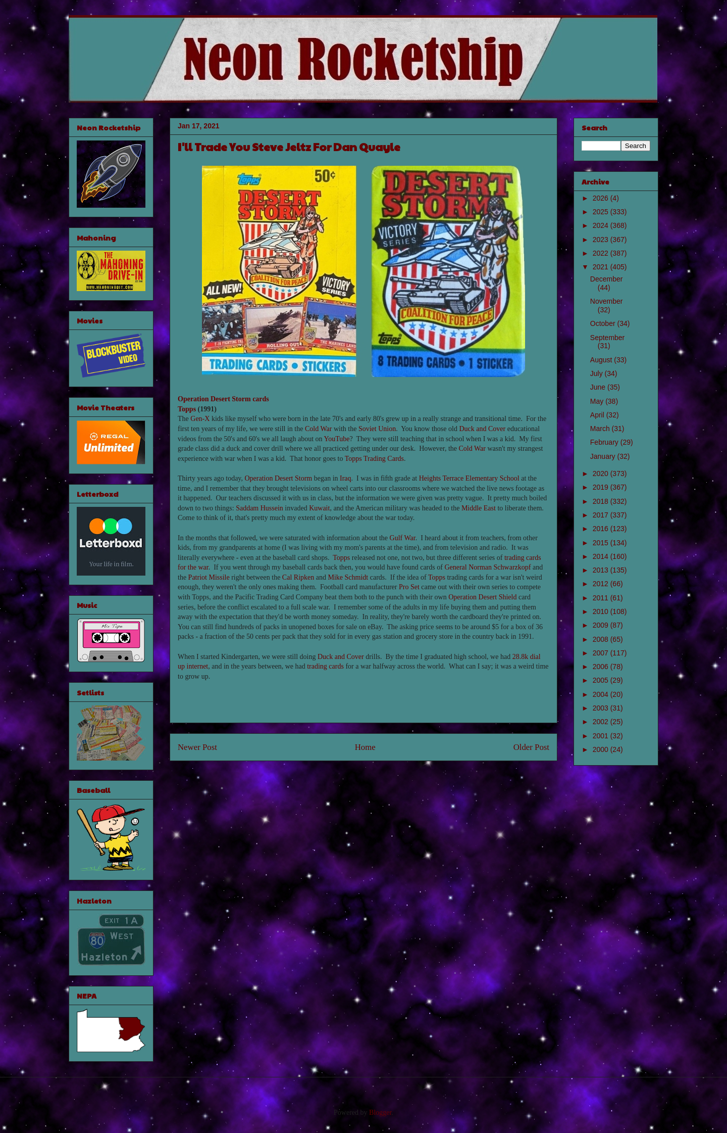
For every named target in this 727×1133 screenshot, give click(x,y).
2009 (601, 625)
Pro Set (409, 587)
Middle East (478, 508)
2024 (601, 225)
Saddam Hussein (259, 508)
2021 (601, 267)
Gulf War (403, 538)
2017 (601, 515)
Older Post (531, 747)
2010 (601, 611)
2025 (601, 212)
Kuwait (319, 508)
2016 (601, 529)
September (607, 338)
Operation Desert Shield (482, 597)
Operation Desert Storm (278, 478)
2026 (601, 198)
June (598, 387)
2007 (601, 653)
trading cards (325, 666)
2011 (601, 598)
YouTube (337, 439)
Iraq (345, 478)
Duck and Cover (482, 429)
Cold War (318, 429)
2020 (601, 473)
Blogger (380, 1112)
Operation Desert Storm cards (223, 399)
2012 (601, 584)
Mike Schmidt (348, 577)
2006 (601, 667)
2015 (601, 543)
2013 (601, 570)
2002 (601, 722)
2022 (601, 253)
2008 (601, 639)
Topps (187, 409)
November (606, 301)
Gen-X (200, 418)
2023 (601, 239)
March (601, 428)
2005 (601, 680)
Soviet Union (377, 429)
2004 (601, 694)
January (603, 456)
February (605, 442)
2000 (601, 749)
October (603, 323)
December (606, 279)
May (597, 401)
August (602, 360)
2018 (601, 501)
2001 (601, 736)
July (597, 373)
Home (365, 747)
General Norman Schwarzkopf (487, 567)
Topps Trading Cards (374, 458)
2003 (601, 708)
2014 (601, 556)
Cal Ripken (298, 577)
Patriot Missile (209, 577)
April (598, 415)
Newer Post (197, 747)
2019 (601, 487)
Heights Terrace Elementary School (469, 478)
